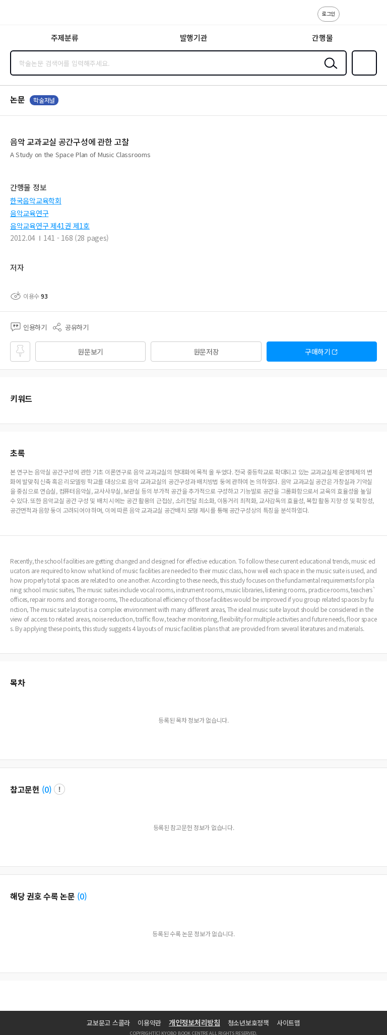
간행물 (322, 37)
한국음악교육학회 (35, 200)
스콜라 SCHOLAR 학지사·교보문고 (30, 15)
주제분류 (65, 37)
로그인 (328, 13)
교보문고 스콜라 (108, 1022)
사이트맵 (288, 1022)
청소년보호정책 (248, 1022)
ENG (371, 19)
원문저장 (206, 352)
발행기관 (194, 37)
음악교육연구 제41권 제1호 (50, 226)
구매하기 (318, 352)
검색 (328, 71)
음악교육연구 (29, 213)
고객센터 (350, 19)
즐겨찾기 (362, 75)
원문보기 (90, 352)
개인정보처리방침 (194, 1022)
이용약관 (149, 1022)
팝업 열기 (59, 789)
